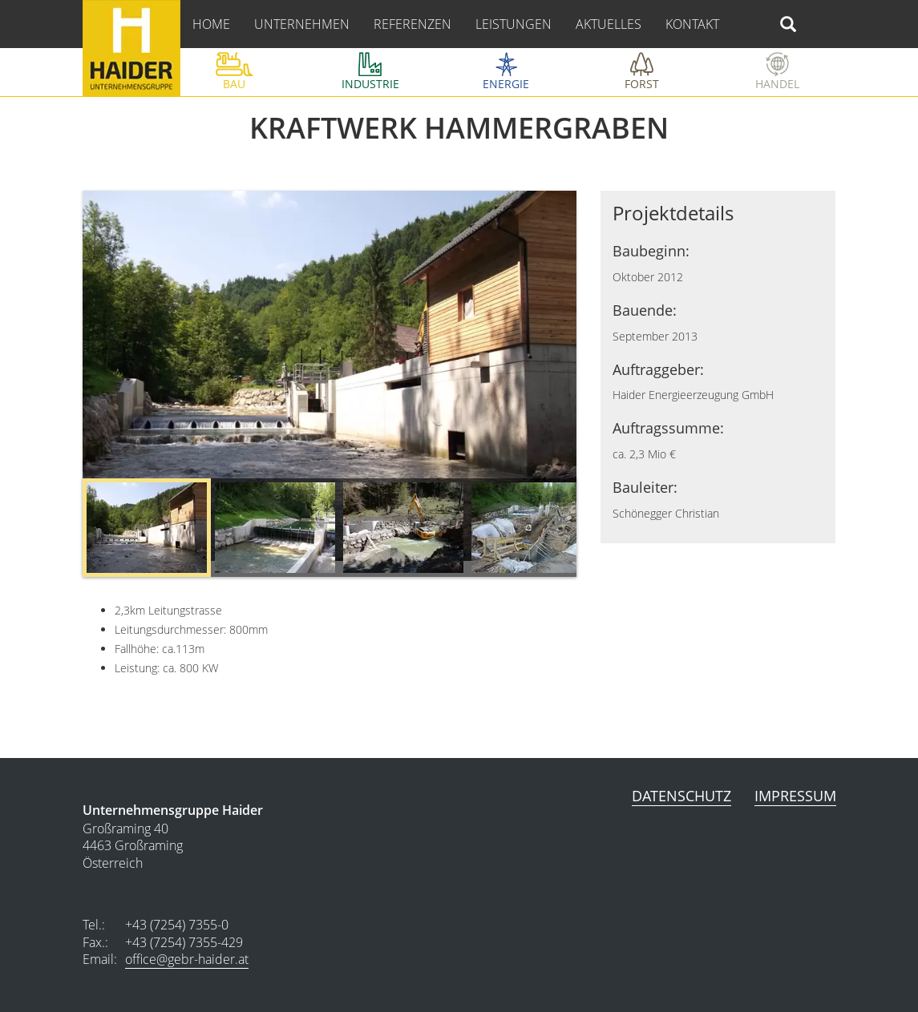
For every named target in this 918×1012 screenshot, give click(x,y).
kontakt (692, 24)
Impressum (795, 795)
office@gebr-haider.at (187, 959)
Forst (642, 83)
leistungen (513, 24)
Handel (777, 83)
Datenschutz (681, 795)
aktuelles (608, 24)
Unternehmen (302, 24)
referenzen (412, 24)
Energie (506, 83)
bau (234, 83)
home (211, 24)
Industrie (370, 83)
